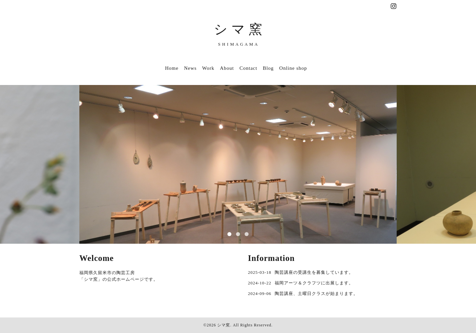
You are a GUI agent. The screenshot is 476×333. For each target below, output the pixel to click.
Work (208, 68)
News (190, 68)
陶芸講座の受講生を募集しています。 (314, 272)
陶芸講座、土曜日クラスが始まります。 (316, 293)
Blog (268, 68)
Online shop (293, 68)
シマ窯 (223, 325)
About (227, 68)
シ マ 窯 (238, 29)
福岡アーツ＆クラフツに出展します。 (314, 282)
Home (171, 68)
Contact (249, 68)
